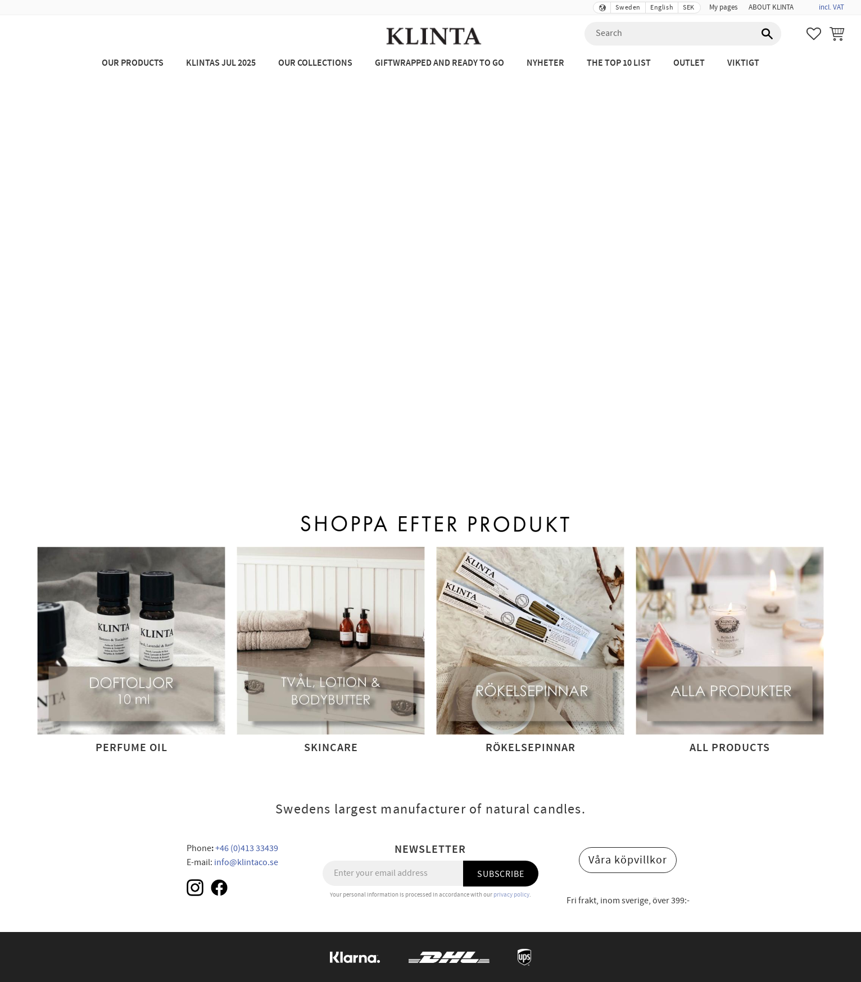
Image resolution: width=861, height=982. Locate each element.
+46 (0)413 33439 (246, 848)
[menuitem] (804, 4)
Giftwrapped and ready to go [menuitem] (439, 63)
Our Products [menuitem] (133, 63)
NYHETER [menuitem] (545, 63)
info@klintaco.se (246, 862)
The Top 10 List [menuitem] (619, 63)
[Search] (767, 34)
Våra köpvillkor (627, 860)
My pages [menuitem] (723, 7)
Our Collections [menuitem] (315, 63)
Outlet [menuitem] (689, 63)
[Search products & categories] (682, 34)
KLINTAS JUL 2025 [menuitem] (221, 63)
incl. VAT (831, 7)
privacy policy (511, 894)
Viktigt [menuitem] (743, 63)
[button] (813, 33)
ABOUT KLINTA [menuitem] (771, 7)
